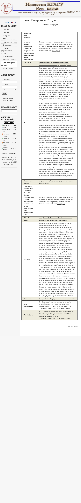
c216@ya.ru (56, 51)
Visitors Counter (9, 164)
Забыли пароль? (8, 98)
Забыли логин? (8, 101)
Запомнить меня (10, 90)
